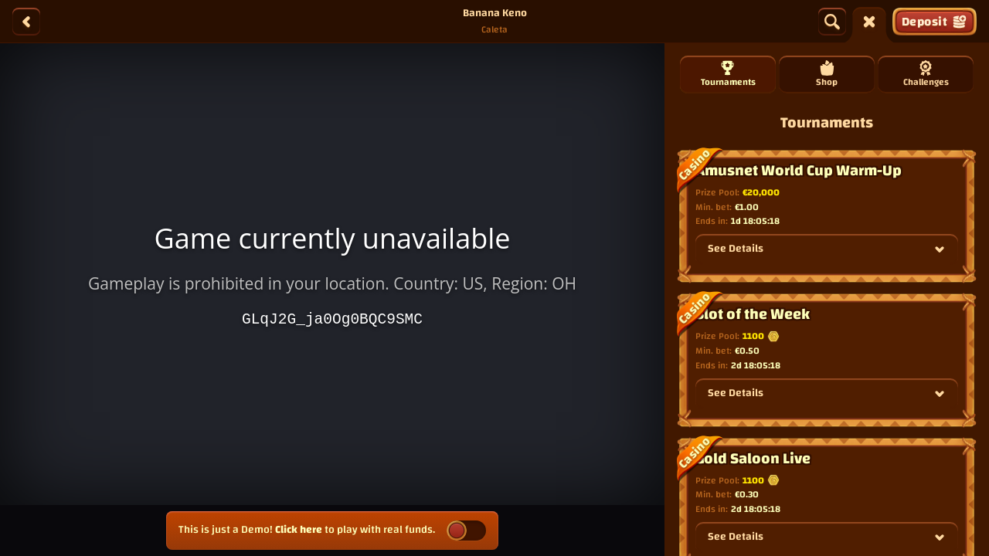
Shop (827, 75)
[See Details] (939, 249)
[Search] (832, 22)
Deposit (934, 21)
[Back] (26, 22)
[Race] (869, 22)
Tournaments (728, 75)
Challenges (926, 75)
